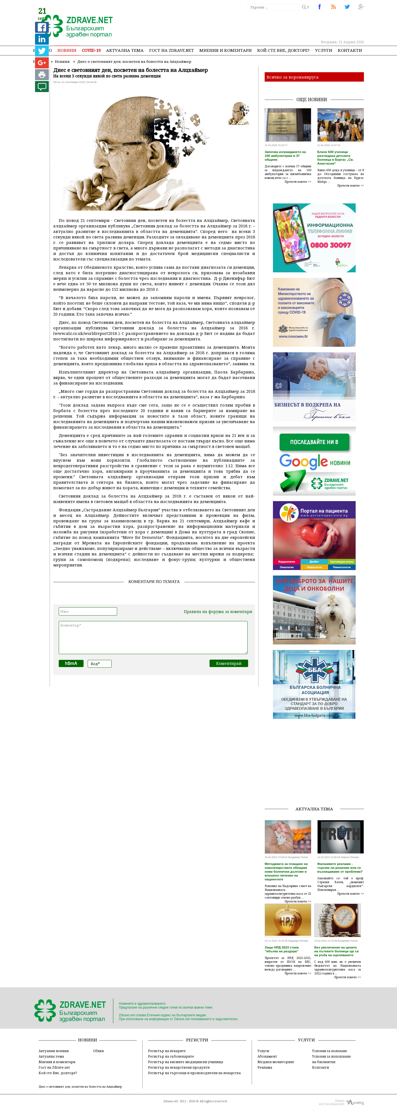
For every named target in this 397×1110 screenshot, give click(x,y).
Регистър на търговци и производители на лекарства (194, 1073)
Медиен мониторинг (275, 1062)
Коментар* (153, 637)
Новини (66, 50)
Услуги (323, 50)
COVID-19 (91, 50)
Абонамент (267, 1056)
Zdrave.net (170, 1101)
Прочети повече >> (298, 182)
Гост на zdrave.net (171, 50)
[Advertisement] (263, 24)
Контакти (350, 50)
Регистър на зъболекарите (171, 1056)
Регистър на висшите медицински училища (185, 1062)
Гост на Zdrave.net (54, 1067)
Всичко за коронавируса (293, 77)
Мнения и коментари (225, 50)
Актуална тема (125, 50)
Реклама (264, 1067)
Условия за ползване (329, 1051)
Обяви (98, 1051)
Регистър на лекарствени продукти (179, 1067)
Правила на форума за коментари (218, 611)
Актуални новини (54, 1051)
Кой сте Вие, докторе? (283, 50)
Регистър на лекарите (167, 1051)
